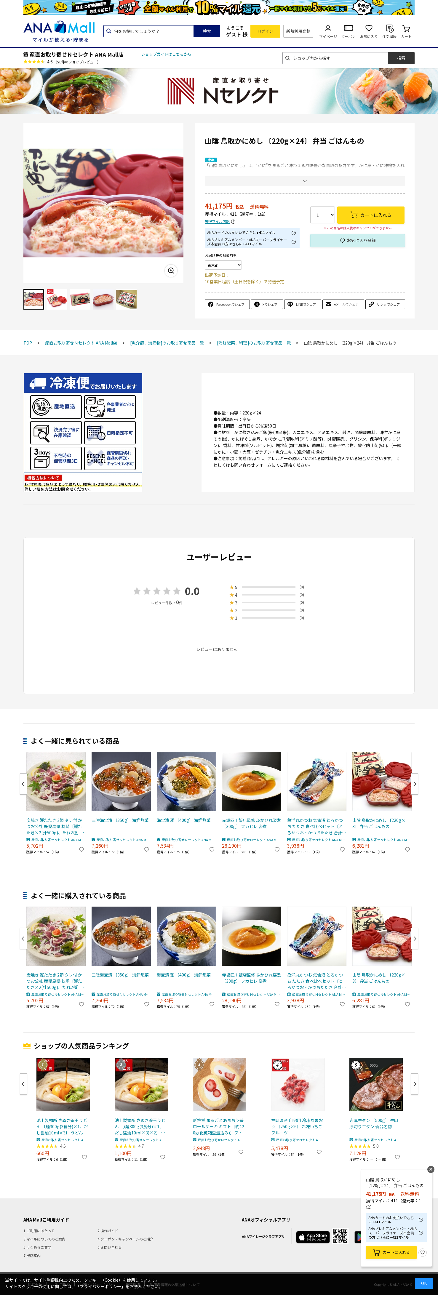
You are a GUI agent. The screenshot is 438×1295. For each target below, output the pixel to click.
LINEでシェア (306, 304)
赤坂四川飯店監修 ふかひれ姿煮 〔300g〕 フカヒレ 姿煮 (251, 823)
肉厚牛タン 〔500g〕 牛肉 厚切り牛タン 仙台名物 (373, 1123)
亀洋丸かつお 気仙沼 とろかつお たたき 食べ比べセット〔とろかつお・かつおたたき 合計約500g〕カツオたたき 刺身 (316, 826)
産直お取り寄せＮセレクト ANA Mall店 (77, 54)
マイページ (328, 36)
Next (414, 784)
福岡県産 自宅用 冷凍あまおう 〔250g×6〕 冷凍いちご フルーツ (297, 1126)
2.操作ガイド (107, 1230)
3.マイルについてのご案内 (44, 1238)
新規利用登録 (298, 31)
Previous (23, 784)
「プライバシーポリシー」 (100, 1286)
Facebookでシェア (230, 304)
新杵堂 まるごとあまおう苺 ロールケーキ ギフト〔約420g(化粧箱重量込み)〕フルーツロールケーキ (218, 1126)
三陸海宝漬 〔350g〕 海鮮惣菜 (120, 820)
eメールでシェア (346, 304)
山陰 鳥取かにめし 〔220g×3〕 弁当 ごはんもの (378, 823)
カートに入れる (396, 1252)
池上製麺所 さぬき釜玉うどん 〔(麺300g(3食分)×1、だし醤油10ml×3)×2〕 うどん (140, 1126)
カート (406, 36)
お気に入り (369, 36)
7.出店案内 (32, 1255)
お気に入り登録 (361, 240)
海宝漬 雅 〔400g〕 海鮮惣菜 (184, 820)
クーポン (348, 36)
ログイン (266, 31)
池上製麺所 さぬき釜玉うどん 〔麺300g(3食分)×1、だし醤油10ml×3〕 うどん (62, 1126)
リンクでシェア (388, 304)
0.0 (192, 591)
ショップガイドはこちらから (166, 54)
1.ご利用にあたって (39, 1230)
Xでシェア (270, 304)
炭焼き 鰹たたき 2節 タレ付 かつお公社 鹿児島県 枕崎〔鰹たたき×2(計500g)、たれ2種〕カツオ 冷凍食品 (55, 826)
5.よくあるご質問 (37, 1247)
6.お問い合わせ (109, 1247)
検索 (207, 31)
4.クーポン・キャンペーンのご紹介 (125, 1238)
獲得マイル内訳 (217, 221)
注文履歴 (389, 36)
